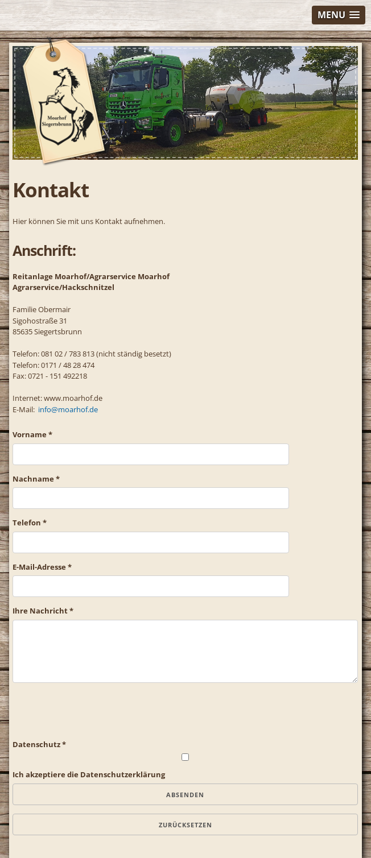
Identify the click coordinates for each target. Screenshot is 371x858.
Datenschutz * (39, 744)
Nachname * (36, 479)
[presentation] (99, 717)
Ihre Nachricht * (43, 611)
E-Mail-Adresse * (42, 567)
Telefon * (30, 522)
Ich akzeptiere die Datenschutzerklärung (89, 774)
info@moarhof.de (68, 409)
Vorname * (32, 434)
